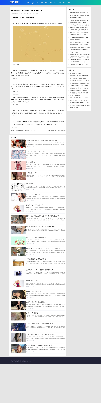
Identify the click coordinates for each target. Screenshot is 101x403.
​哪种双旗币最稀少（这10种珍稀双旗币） (79, 44)
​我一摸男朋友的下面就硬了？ (77, 17)
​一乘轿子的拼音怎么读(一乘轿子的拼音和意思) (81, 64)
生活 (33, 2)
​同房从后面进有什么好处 (34, 319)
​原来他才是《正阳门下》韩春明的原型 (79, 32)
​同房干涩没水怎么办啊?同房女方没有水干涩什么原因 (42, 229)
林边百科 (11, 6)
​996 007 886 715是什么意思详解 (58, 130)
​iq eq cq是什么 (30, 166)
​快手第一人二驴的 (74, 52)
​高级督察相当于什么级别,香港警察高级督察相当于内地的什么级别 (85, 20)
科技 (51, 2)
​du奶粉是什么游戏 (32, 179)
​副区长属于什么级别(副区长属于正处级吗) (79, 49)
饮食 (37, 2)
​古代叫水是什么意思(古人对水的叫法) (78, 34)
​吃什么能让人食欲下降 (33, 204)
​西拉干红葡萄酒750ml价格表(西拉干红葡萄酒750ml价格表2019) (84, 47)
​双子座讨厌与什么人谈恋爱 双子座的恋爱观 (39, 382)
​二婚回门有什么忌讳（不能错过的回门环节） (40, 357)
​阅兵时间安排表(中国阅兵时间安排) (78, 22)
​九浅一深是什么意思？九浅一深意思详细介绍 (40, 369)
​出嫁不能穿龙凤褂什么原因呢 (35, 331)
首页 (28, 2)
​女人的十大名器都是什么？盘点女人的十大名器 (81, 61)
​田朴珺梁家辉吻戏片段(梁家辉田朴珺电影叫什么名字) (82, 37)
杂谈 (69, 2)
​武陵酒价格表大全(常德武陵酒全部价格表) (79, 54)
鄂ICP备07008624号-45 (26, 400)
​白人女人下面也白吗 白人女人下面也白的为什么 (81, 15)
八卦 (60, 2)
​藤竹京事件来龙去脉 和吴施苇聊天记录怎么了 (80, 12)
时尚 (46, 2)
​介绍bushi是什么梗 (32, 344)
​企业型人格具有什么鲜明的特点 (36, 255)
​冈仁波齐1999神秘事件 (75, 39)
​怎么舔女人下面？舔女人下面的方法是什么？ (80, 57)
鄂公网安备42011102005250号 (16, 400)
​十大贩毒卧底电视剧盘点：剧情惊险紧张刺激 (80, 59)
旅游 (42, 2)
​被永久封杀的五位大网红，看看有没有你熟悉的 (81, 42)
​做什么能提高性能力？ (33, 306)
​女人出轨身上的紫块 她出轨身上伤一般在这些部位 (81, 27)
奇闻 (64, 2)
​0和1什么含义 (30, 191)
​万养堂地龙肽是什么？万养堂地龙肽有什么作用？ (26, 130)
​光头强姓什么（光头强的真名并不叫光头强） (40, 293)
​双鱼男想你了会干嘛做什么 (34, 217)
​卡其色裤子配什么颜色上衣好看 (36, 280)
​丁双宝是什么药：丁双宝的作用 (36, 153)
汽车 (55, 2)
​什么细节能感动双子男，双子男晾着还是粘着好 (41, 242)
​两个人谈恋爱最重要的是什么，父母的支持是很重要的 (43, 268)
